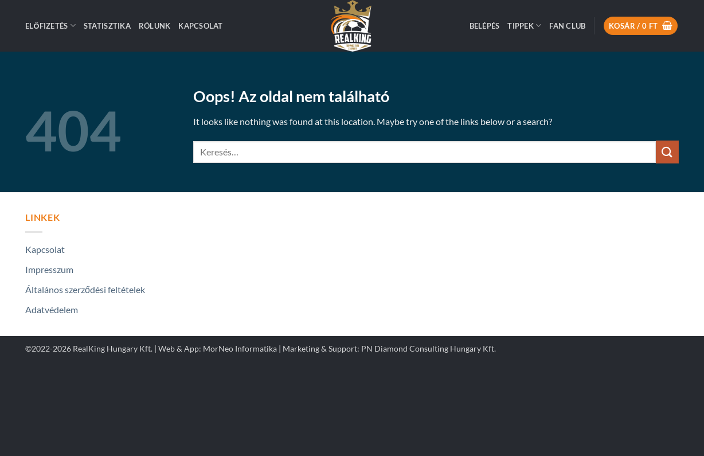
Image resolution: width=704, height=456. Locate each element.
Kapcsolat (200, 25)
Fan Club (567, 25)
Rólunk (155, 25)
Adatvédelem (51, 309)
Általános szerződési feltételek (85, 289)
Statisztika (107, 25)
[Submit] (667, 152)
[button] (485, 25)
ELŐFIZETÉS (50, 25)
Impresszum (49, 269)
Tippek (524, 25)
